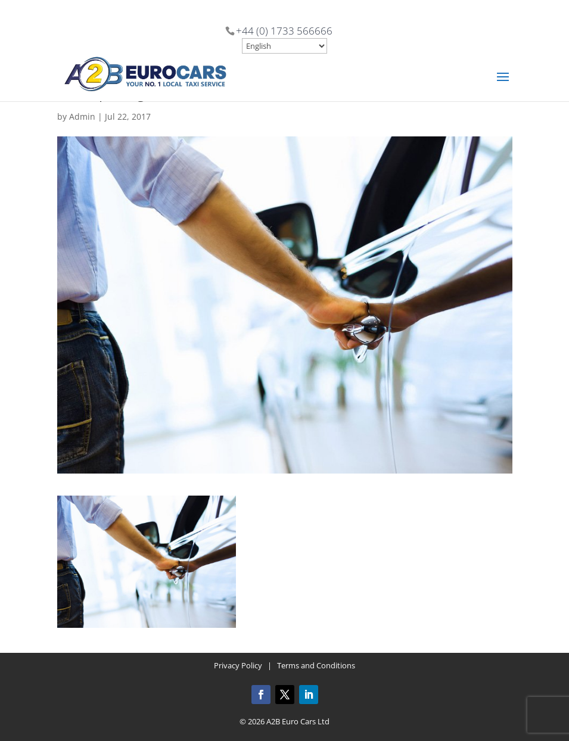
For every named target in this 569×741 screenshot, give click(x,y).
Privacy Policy (238, 665)
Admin (82, 116)
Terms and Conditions (316, 665)
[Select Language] (284, 46)
